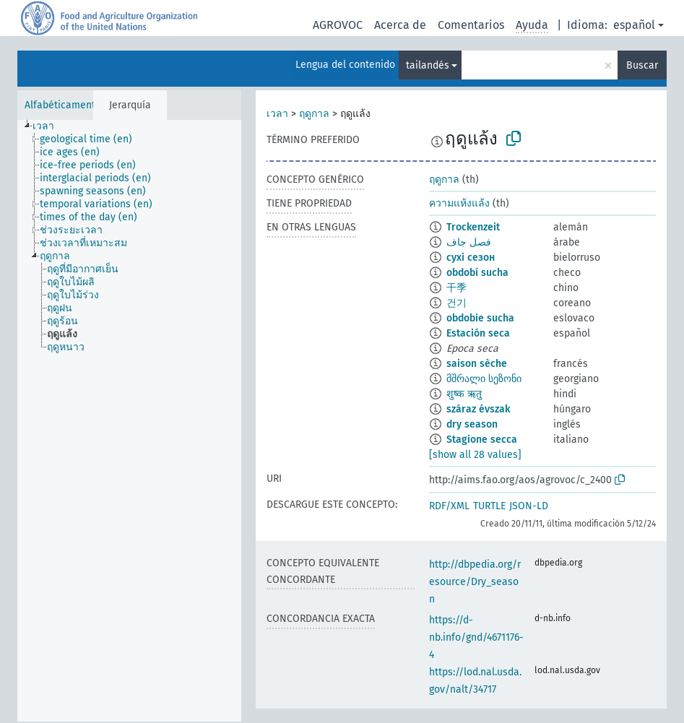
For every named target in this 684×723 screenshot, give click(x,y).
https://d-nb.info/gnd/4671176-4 (476, 637)
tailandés (427, 65)
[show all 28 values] (475, 455)
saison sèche (476, 364)
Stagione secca (481, 439)
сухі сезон (470, 257)
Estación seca (478, 333)
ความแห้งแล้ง (459, 203)
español (634, 25)
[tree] (129, 421)
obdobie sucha (480, 318)
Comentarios (471, 25)
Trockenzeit (473, 227)
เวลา (277, 114)
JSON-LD (528, 506)
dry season (472, 424)
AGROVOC (338, 25)
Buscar (642, 65)
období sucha (477, 273)
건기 (456, 303)
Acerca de (400, 25)
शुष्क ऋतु (464, 394)
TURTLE (489, 506)
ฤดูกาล (314, 114)
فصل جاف (468, 242)
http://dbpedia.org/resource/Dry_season (475, 581)
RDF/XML (449, 506)
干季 (456, 288)
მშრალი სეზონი (483, 379)
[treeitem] (49, 126)
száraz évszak (478, 409)
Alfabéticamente (63, 105)
